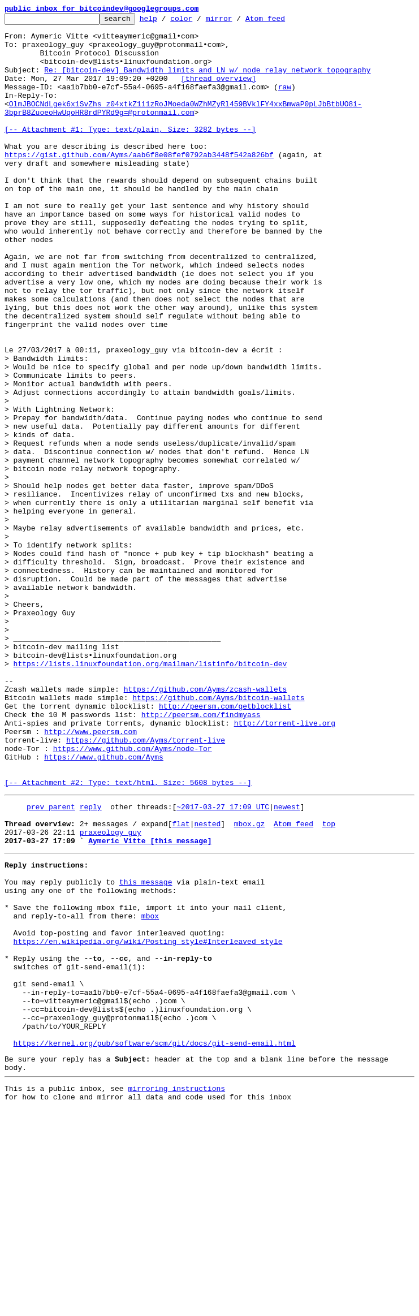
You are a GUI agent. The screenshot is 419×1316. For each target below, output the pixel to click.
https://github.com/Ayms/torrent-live (145, 886)
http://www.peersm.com (90, 875)
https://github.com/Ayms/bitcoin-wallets (218, 835)
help (166, 21)
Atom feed (283, 21)
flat (180, 983)
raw (284, 102)
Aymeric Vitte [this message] (149, 1003)
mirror (236, 21)
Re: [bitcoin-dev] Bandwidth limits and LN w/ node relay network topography (207, 81)
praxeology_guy (110, 993)
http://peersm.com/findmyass (201, 855)
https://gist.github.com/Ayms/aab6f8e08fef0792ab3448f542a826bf (139, 183)
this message (145, 1050)
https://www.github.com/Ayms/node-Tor (132, 896)
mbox (150, 1090)
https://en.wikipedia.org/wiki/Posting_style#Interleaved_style (148, 1121)
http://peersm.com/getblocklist (225, 845)
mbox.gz (249, 983)
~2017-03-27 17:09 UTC (222, 962)
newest (287, 962)
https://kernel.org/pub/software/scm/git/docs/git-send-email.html (155, 1243)
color (199, 21)
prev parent (51, 962)
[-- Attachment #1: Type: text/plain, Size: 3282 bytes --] (130, 153)
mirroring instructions (176, 1293)
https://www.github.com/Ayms (103, 906)
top (328, 983)
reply (91, 962)
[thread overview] (218, 92)
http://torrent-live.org (284, 865)
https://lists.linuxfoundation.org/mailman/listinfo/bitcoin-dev (150, 794)
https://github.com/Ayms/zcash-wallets (205, 824)
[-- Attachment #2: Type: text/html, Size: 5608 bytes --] (128, 936)
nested (207, 983)
